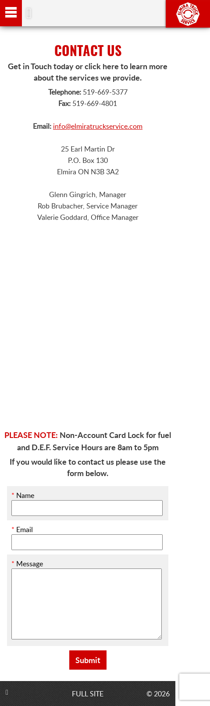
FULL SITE (87, 694)
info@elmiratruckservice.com (97, 126)
